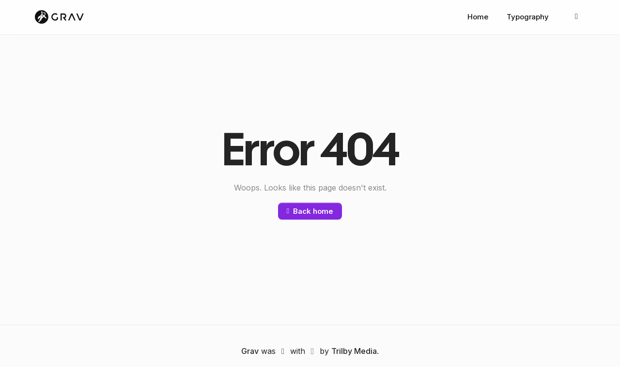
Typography (528, 17)
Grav (250, 351)
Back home (310, 211)
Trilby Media (354, 351)
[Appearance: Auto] (576, 17)
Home (477, 17)
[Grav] (59, 17)
